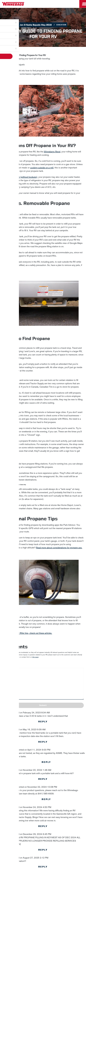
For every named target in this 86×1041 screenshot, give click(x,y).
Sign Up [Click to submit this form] (32, 937)
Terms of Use (54, 997)
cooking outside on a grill (41, 167)
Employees (43, 969)
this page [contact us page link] (35, 657)
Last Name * (31, 922)
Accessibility (34, 991)
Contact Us (48, 991)
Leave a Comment (9, 663)
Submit (43, 705)
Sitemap (21, 991)
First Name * (31, 915)
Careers (43, 963)
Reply (43, 721)
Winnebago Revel (52, 151)
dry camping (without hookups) (22, 177)
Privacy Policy (55, 902)
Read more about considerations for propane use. (59, 547)
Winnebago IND (43, 953)
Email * (29, 929)
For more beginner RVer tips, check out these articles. (27, 633)
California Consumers (35, 997)
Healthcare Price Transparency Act (70, 991)
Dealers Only (43, 974)
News (43, 958)
